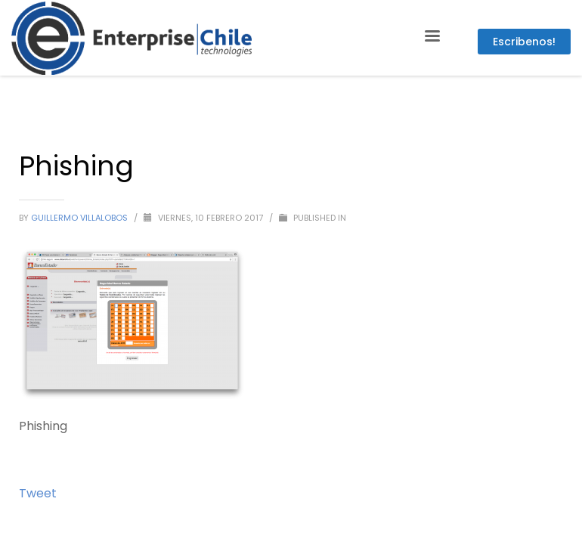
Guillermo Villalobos (80, 218)
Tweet (38, 493)
